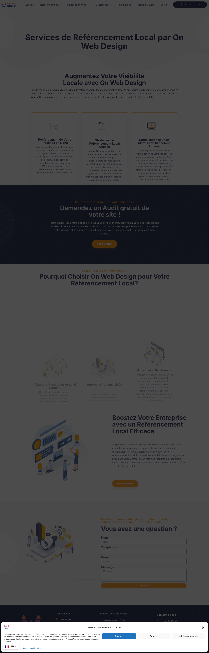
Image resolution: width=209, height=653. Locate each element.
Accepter (119, 636)
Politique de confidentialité (31, 648)
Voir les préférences (188, 636)
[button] (203, 627)
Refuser (153, 636)
